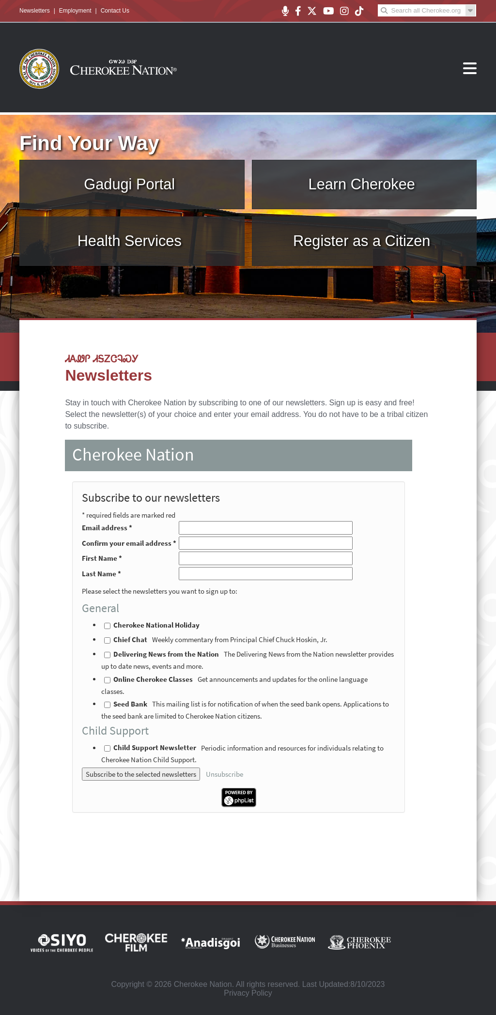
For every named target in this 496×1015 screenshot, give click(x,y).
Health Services (130, 240)
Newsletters (34, 10)
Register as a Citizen (361, 240)
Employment (75, 10)
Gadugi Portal (129, 184)
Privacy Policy (248, 993)
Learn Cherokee (362, 184)
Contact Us (115, 10)
